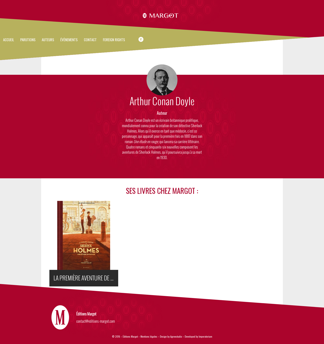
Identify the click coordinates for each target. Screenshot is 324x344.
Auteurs (48, 40)
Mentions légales (149, 336)
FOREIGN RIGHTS (114, 40)
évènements (69, 40)
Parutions (28, 40)
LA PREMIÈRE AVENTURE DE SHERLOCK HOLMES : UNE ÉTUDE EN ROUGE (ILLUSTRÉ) (86, 278)
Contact (90, 40)
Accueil (8, 40)
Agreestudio (176, 336)
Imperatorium (205, 336)
